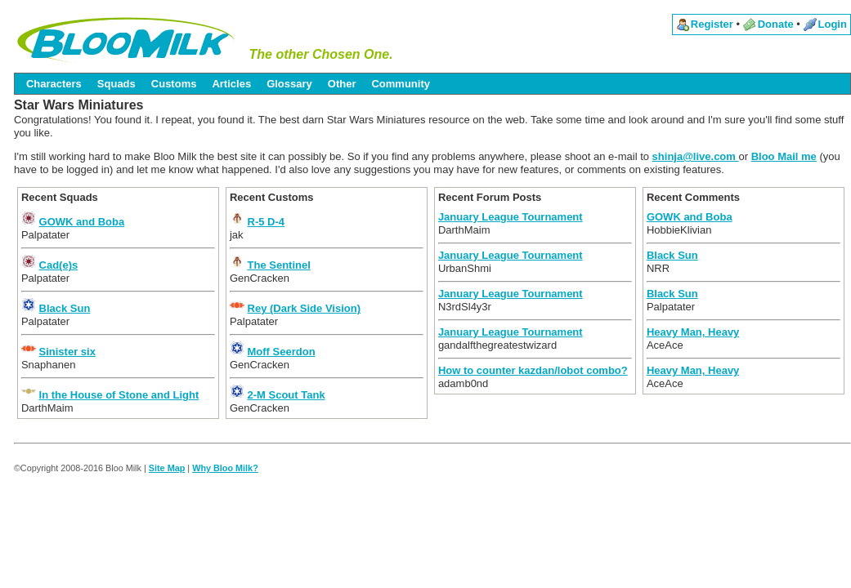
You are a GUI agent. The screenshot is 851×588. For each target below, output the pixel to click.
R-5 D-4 (266, 222)
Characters (54, 84)
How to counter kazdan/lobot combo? (533, 370)
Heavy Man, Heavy (693, 332)
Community (400, 84)
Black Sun (65, 308)
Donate (776, 24)
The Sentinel (279, 265)
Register (712, 24)
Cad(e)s (58, 265)
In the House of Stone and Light (119, 395)
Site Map (167, 468)
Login (832, 24)
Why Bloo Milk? (225, 468)
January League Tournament (510, 217)
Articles (231, 84)
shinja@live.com (695, 156)
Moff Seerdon (282, 351)
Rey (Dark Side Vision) (304, 308)
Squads (116, 84)
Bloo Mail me (784, 156)
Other (342, 84)
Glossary (289, 84)
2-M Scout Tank (286, 395)
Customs (174, 84)
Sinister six (67, 351)
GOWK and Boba (82, 222)
